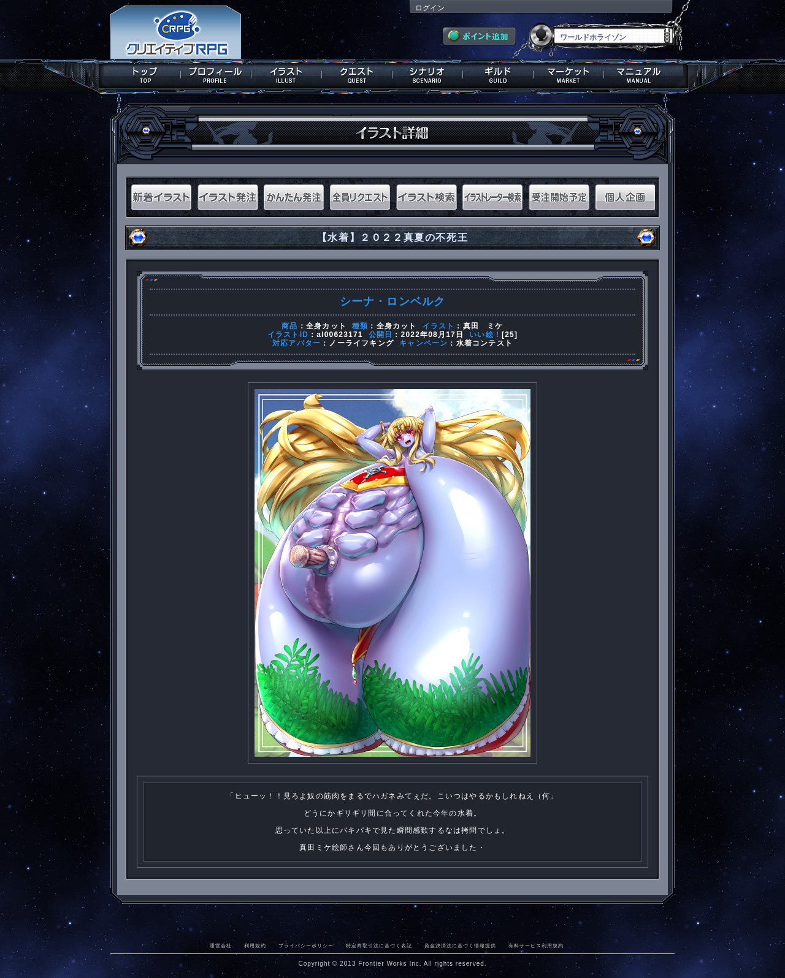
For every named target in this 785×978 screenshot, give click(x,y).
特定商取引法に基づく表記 (379, 945)
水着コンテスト (484, 343)
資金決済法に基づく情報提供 (460, 945)
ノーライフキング (361, 343)
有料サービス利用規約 (536, 945)
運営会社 (221, 945)
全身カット (326, 326)
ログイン (430, 8)
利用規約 (255, 945)
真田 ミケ (483, 326)
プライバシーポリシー (306, 945)
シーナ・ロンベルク (393, 301)
